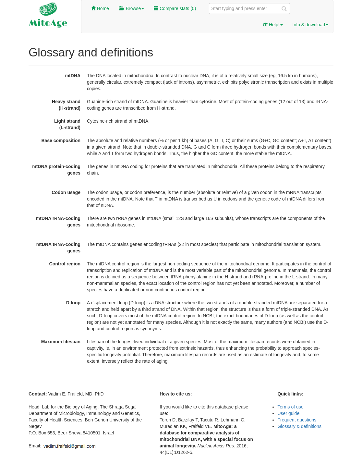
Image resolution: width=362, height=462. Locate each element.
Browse (131, 8)
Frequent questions (296, 419)
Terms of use (290, 406)
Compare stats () (175, 8)
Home (100, 8)
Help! (273, 24)
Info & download (310, 24)
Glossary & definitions (299, 426)
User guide (288, 413)
